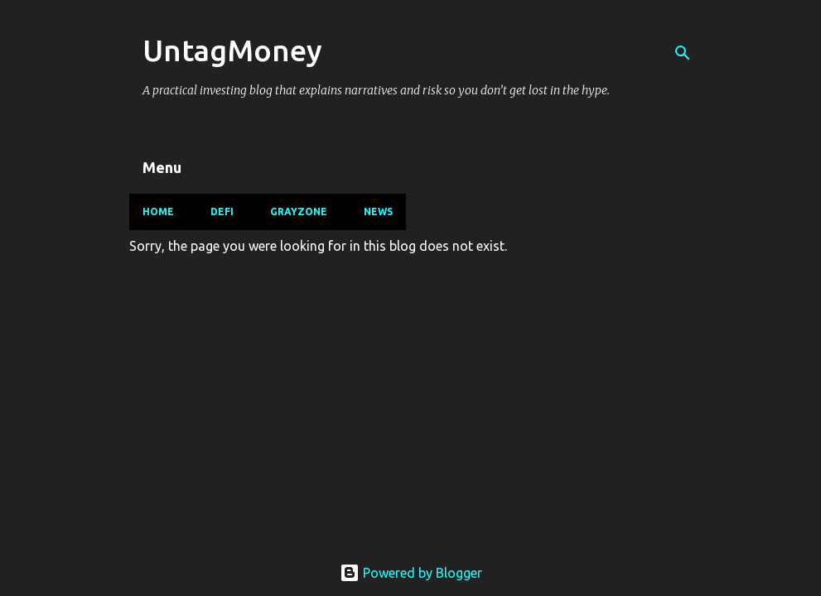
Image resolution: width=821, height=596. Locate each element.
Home (158, 211)
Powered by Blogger (411, 572)
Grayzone (298, 211)
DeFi (222, 211)
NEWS (378, 211)
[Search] (683, 53)
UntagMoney (232, 50)
